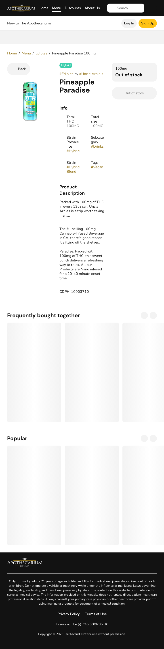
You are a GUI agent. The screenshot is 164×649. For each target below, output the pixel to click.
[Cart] (152, 8)
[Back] (18, 69)
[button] (82, 190)
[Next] (153, 315)
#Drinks (97, 146)
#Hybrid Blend (73, 169)
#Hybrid (73, 151)
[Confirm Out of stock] (134, 93)
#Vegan (97, 167)
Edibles (41, 53)
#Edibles (66, 73)
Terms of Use (96, 614)
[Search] (129, 8)
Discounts (73, 8)
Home (43, 8)
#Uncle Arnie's (91, 73)
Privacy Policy (68, 614)
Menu (56, 8)
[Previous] (144, 315)
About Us (92, 8)
